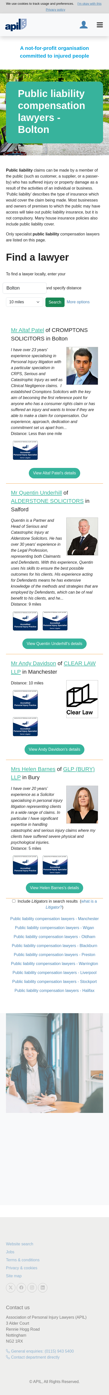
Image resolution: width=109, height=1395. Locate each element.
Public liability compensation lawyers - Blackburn (54, 946)
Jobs (10, 1252)
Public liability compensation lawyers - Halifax (55, 990)
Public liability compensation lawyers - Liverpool (55, 972)
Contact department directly (33, 1357)
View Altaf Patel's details (54, 473)
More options (78, 302)
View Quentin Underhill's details (54, 644)
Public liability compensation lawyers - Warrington (54, 964)
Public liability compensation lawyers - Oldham (54, 937)
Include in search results (47, 901)
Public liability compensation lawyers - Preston (54, 955)
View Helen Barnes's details (54, 888)
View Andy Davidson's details (54, 749)
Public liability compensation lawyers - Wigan (54, 928)
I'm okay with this (89, 3)
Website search (19, 1244)
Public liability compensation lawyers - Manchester (54, 919)
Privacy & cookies (21, 1268)
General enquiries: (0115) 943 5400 (40, 1351)
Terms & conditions (22, 1260)
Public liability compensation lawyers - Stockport (54, 981)
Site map (14, 1276)
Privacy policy (55, 9)
